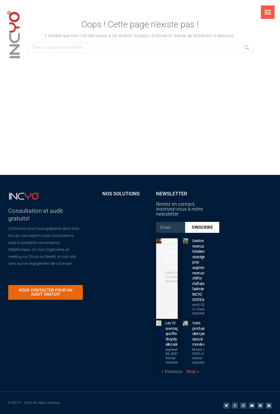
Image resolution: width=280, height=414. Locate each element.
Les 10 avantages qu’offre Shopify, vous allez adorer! (175, 334)
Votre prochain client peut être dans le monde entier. (202, 334)
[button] (126, 206)
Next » (192, 371)
